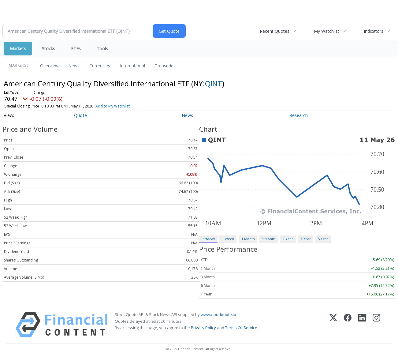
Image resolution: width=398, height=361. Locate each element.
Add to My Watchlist (112, 106)
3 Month (268, 238)
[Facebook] (347, 324)
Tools (102, 48)
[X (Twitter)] (333, 324)
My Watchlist (326, 31)
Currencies (99, 66)
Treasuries (165, 66)
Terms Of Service (241, 327)
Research (298, 115)
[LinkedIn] (362, 324)
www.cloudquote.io (218, 314)
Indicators (373, 31)
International (132, 66)
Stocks (48, 48)
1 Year (288, 238)
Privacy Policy (203, 327)
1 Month (248, 238)
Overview (49, 66)
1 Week (228, 238)
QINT (213, 83)
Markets (18, 48)
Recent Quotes (274, 31)
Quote (80, 115)
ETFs (76, 48)
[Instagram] (376, 324)
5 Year (323, 238)
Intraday (208, 238)
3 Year (305, 238)
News (74, 66)
